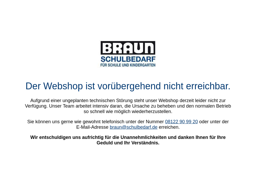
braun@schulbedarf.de (133, 127)
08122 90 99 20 (181, 121)
